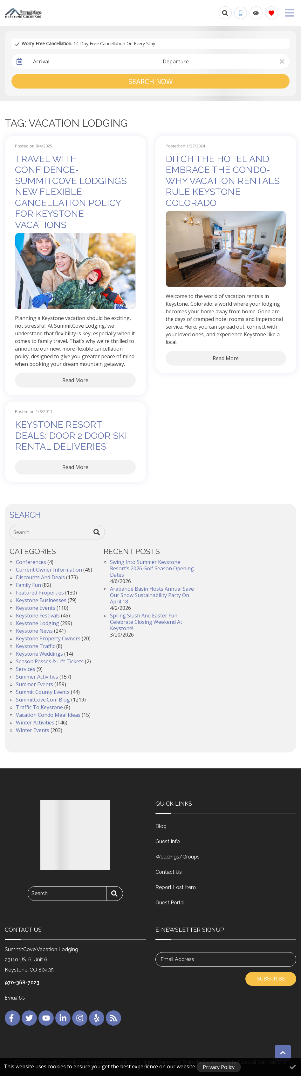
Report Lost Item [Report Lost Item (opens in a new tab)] (175, 887)
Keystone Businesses (41, 600)
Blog (161, 826)
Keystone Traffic (35, 646)
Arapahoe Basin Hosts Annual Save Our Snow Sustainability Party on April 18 (152, 595)
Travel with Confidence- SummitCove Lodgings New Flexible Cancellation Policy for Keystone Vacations (71, 191)
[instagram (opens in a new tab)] (79, 1018)
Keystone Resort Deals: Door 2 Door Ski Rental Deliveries (71, 435)
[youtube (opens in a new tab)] (46, 1018)
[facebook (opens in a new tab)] (12, 1018)
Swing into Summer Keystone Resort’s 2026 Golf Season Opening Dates (152, 568)
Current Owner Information (49, 569)
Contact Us (168, 872)
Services (25, 669)
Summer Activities (37, 676)
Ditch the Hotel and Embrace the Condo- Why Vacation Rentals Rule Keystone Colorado (223, 180)
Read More (75, 380)
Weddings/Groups (177, 857)
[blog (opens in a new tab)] (113, 1018)
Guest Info (167, 841)
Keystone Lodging (37, 623)
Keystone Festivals (38, 615)
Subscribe (271, 979)
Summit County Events (43, 691)
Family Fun (28, 584)
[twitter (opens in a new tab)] (29, 1018)
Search (21, 532)
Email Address (177, 959)
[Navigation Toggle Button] (289, 12)
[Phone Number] (240, 13)
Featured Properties (40, 592)
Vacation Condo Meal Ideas (48, 714)
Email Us (15, 998)
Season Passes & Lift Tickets (50, 661)
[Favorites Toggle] (271, 12)
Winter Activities (35, 722)
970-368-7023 (22, 983)
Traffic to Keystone (39, 707)
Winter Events (32, 730)
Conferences (31, 562)
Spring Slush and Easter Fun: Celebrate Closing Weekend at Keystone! (146, 622)
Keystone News (34, 630)
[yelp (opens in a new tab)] (96, 1018)
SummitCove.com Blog (43, 699)
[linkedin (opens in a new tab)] (63, 1018)
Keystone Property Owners (48, 638)
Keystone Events (35, 607)
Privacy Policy (219, 1067)
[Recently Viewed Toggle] (256, 12)
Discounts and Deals (40, 577)
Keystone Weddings (39, 653)
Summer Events (34, 684)
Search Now (150, 81)
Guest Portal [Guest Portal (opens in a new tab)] (170, 903)
